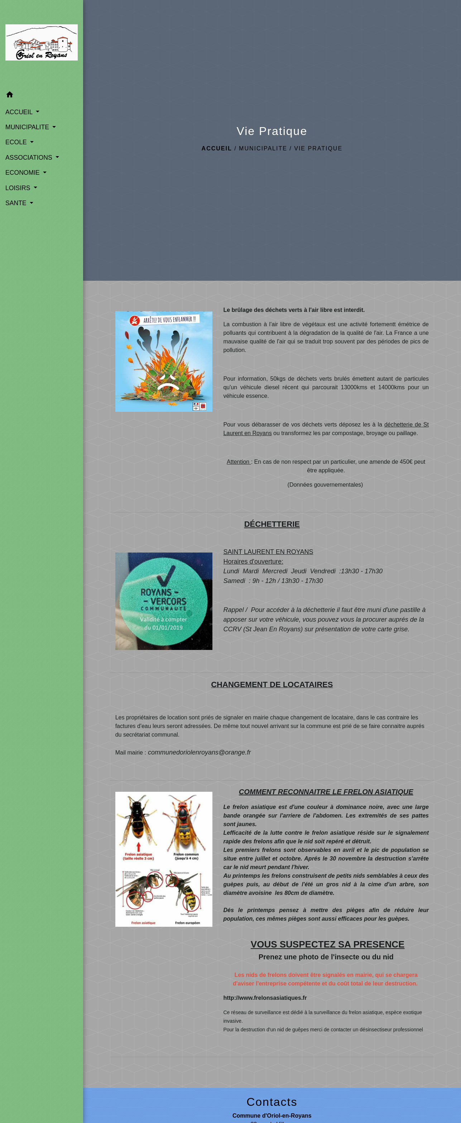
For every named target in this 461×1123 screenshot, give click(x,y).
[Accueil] (41, 44)
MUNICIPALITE (263, 148)
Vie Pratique (318, 148)
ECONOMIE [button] (23, 172)
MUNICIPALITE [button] (28, 127)
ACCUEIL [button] (19, 112)
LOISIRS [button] (18, 188)
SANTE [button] (16, 203)
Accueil (217, 148)
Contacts (271, 1101)
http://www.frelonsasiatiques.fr (265, 998)
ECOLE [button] (17, 142)
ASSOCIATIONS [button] (29, 157)
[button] (41, 95)
